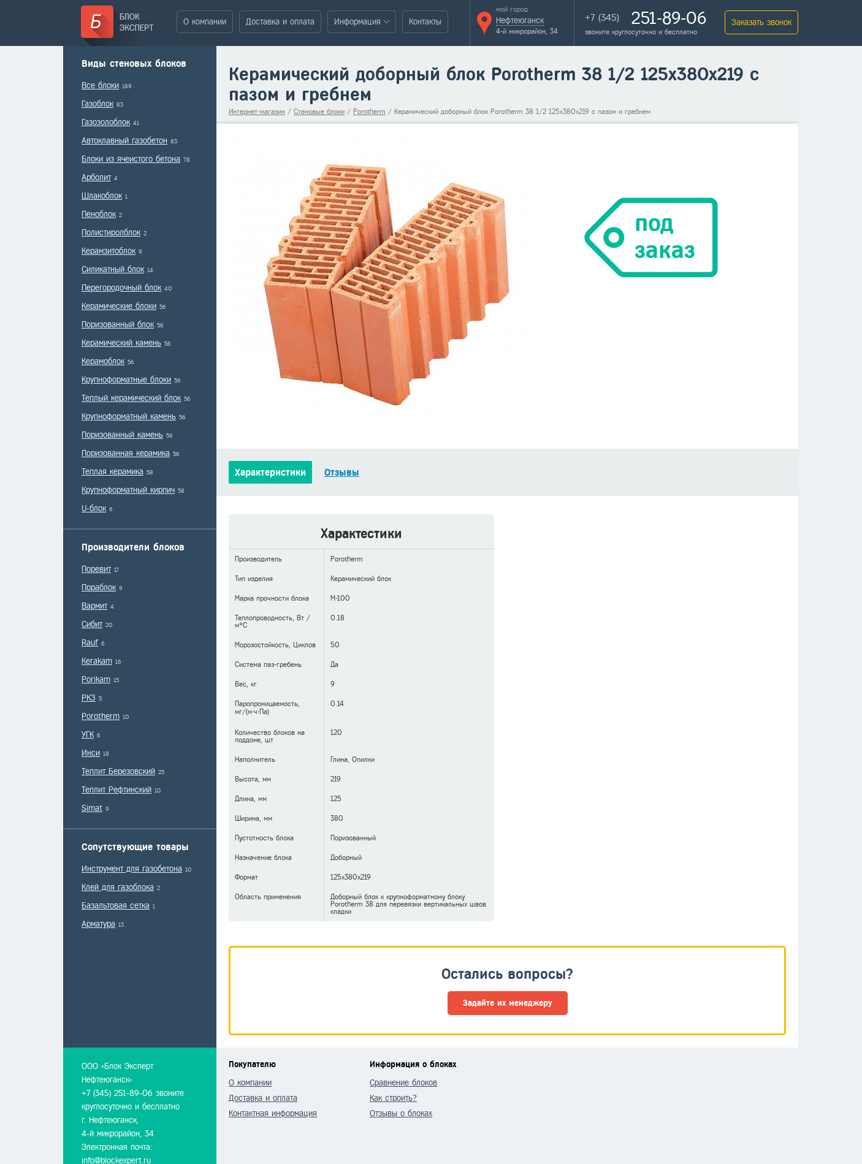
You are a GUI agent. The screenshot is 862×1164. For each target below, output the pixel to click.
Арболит (96, 177)
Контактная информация (273, 1113)
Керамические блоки (119, 306)
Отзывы (341, 472)
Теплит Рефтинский (116, 789)
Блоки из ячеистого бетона (131, 159)
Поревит (96, 569)
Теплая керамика (112, 471)
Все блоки (100, 85)
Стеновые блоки (319, 111)
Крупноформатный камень (129, 416)
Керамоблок (103, 361)
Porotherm (101, 716)
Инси (91, 753)
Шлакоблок (102, 195)
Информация (357, 21)
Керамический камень (121, 343)
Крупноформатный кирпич (128, 490)
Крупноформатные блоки (126, 379)
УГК (88, 734)
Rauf (90, 642)
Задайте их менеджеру (507, 1003)
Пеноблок (99, 214)
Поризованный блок (118, 324)
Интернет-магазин (257, 111)
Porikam (96, 679)
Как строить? (393, 1098)
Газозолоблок (106, 122)
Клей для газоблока (118, 887)
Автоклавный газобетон (124, 140)
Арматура (98, 924)
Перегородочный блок (121, 287)
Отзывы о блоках (401, 1113)
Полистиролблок (111, 232)
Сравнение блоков (403, 1082)
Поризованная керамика (126, 453)
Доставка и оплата (280, 21)
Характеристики (270, 472)
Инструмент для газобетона (132, 868)
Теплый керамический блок (131, 398)
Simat (92, 808)
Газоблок (97, 103)
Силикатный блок (113, 269)
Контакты (425, 21)
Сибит (92, 624)
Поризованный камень (122, 434)
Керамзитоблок (108, 251)
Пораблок (99, 587)
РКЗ (89, 697)
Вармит (94, 606)
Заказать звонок (761, 22)
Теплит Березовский (118, 771)
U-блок (94, 508)
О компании (204, 21)
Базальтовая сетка (116, 905)
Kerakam (97, 661)
